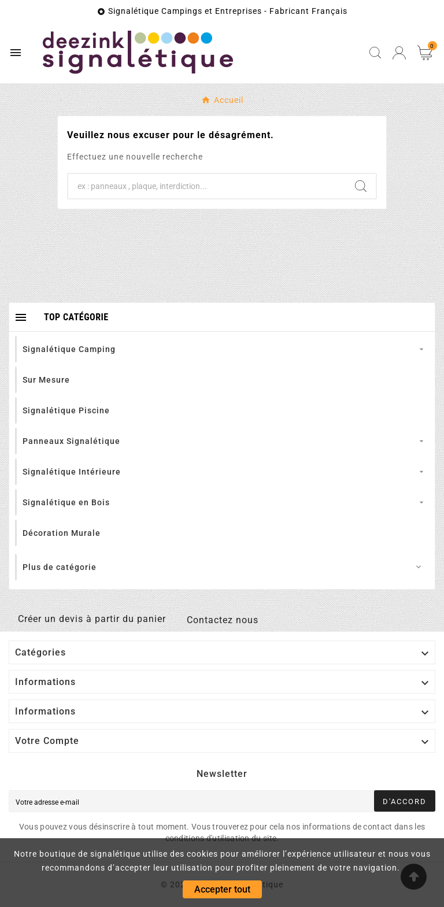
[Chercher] (207, 186)
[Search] (361, 186)
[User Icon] (399, 53)
